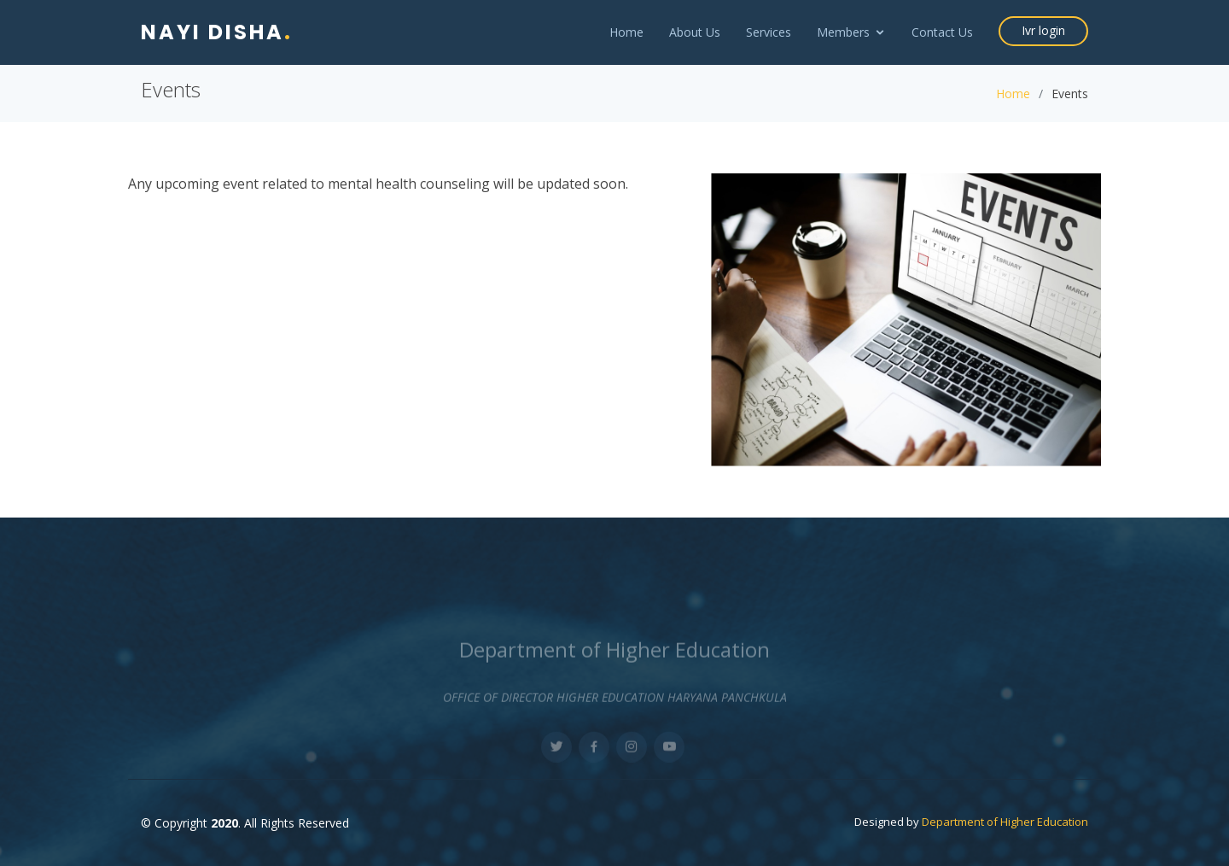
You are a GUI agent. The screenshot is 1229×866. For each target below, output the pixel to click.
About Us (694, 32)
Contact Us (942, 32)
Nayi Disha (217, 32)
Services (768, 32)
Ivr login (1043, 30)
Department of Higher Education (1005, 821)
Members (843, 32)
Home (626, 32)
